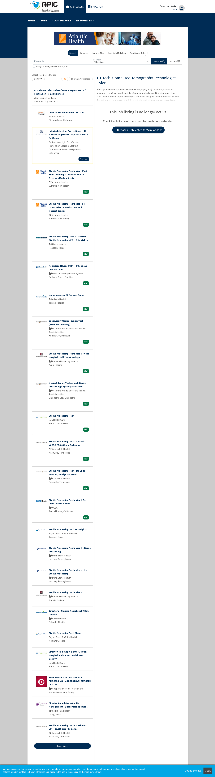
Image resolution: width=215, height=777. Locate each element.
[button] (174, 61)
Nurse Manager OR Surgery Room (66, 295)
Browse (84, 52)
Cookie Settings (193, 770)
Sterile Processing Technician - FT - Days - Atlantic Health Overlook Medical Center (67, 207)
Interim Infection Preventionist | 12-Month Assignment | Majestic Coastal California (69, 135)
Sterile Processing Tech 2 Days (65, 633)
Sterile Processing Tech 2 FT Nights (68, 529)
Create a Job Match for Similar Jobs (138, 130)
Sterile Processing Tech (61, 415)
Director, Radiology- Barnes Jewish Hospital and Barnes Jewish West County (68, 655)
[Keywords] (62, 61)
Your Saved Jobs (138, 52)
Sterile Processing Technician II (65, 592)
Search (72, 52)
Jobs (44, 20)
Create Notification (80, 78)
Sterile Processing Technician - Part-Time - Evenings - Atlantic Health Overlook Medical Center (68, 174)
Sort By (37, 78)
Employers (96, 7)
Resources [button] (84, 20)
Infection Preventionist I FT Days (66, 112)
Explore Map (98, 52)
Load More (62, 745)
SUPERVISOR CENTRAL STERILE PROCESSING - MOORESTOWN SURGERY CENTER (70, 681)
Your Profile (61, 20)
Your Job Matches (117, 52)
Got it (208, 770)
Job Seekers (75, 7)
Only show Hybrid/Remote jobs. (52, 66)
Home (32, 20)
